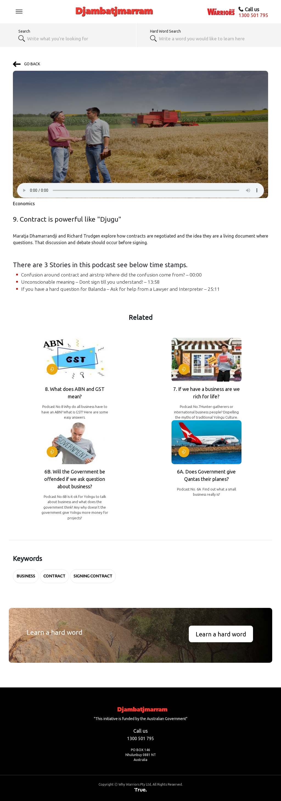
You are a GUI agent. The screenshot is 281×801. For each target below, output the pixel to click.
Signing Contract (93, 576)
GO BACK (26, 64)
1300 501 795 (253, 15)
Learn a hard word (221, 633)
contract (54, 576)
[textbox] (210, 38)
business (25, 576)
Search (24, 31)
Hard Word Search (165, 31)
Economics (24, 203)
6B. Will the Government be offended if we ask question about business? (74, 479)
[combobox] (79, 38)
